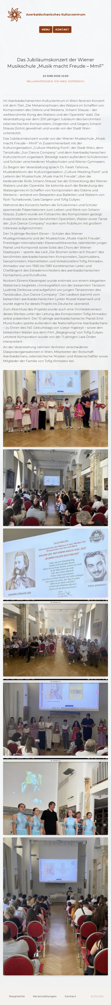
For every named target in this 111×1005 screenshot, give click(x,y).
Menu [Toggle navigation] (46, 29)
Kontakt (62, 29)
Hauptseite (17, 996)
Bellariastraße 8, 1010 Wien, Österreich (55, 81)
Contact (70, 996)
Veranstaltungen (45, 996)
